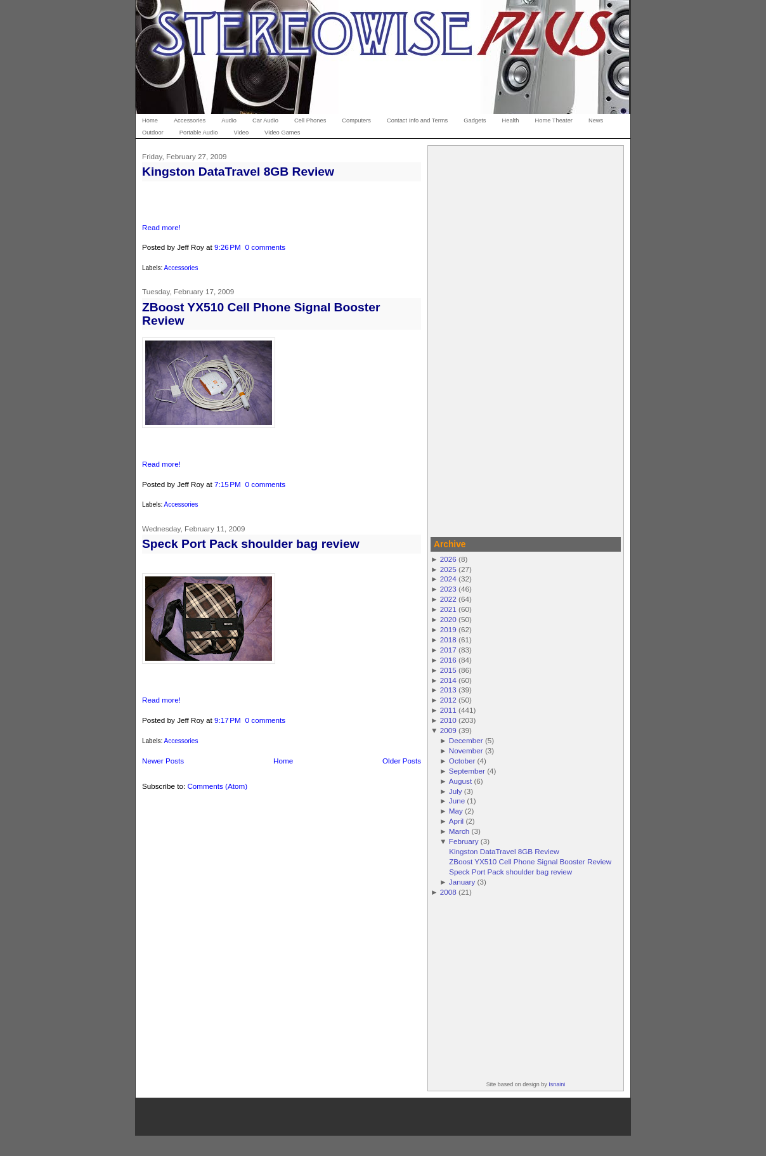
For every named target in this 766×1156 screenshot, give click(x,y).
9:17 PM (227, 720)
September (467, 771)
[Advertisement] (526, 339)
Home (283, 761)
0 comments (265, 247)
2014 (448, 680)
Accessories (181, 267)
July (455, 791)
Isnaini (557, 1084)
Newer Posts (163, 761)
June (457, 800)
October (462, 761)
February (464, 841)
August (460, 781)
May (456, 811)
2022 (448, 599)
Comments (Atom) (217, 786)
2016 (448, 660)
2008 (448, 892)
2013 (448, 689)
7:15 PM (227, 484)
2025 (448, 569)
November (466, 750)
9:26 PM (227, 247)
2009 (448, 730)
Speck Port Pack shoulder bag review (251, 543)
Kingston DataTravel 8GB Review (238, 171)
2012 (448, 700)
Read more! (161, 227)
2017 (448, 650)
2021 (448, 609)
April (456, 821)
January (462, 882)
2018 (448, 639)
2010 (448, 720)
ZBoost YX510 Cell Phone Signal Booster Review (530, 861)
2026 (448, 559)
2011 (448, 710)
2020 (448, 619)
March (459, 831)
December (466, 740)
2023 (448, 589)
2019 (448, 629)
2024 (448, 579)
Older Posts (401, 761)
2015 (448, 670)
